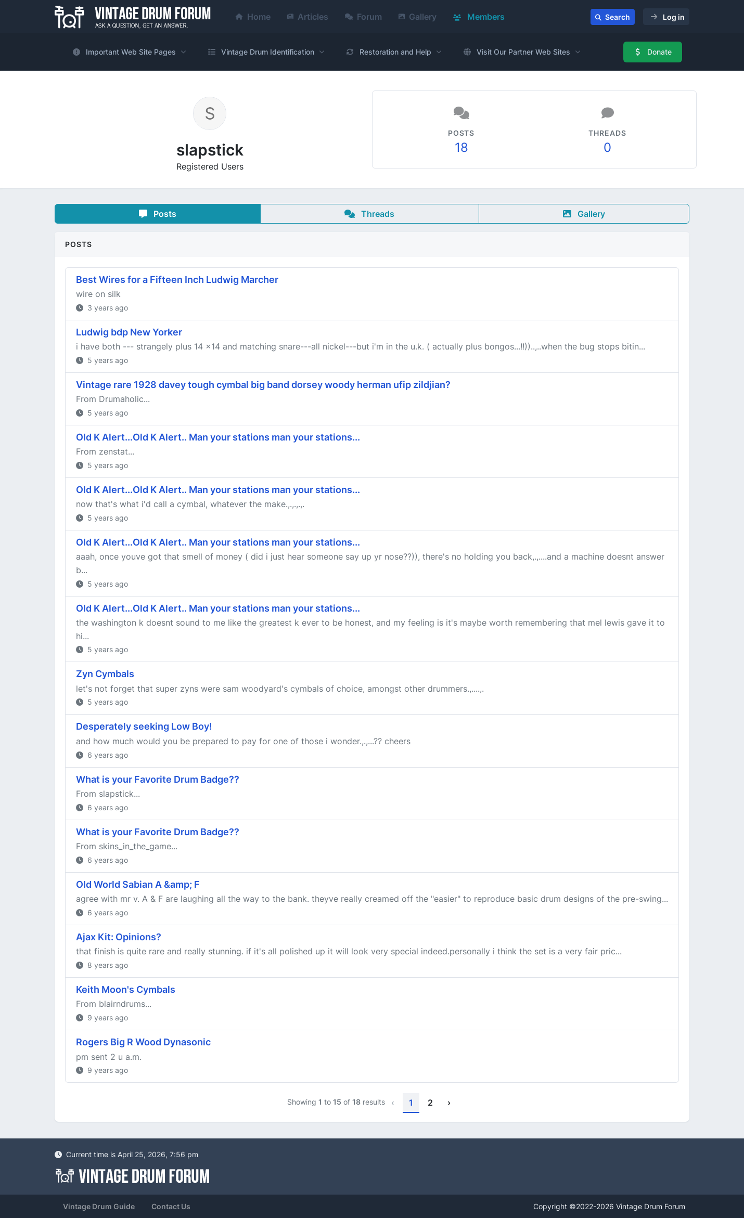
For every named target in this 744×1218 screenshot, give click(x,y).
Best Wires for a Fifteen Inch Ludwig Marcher (177, 279)
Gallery (418, 16)
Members (479, 16)
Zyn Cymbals (105, 673)
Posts (157, 214)
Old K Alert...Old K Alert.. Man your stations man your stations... (218, 437)
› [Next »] (449, 1102)
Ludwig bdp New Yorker (129, 332)
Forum (363, 16)
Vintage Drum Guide (99, 1206)
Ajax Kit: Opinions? (118, 936)
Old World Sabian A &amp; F (138, 884)
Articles (307, 16)
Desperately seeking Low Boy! (144, 726)
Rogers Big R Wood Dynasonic (143, 1041)
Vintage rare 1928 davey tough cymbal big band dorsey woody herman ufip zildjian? (263, 384)
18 (461, 147)
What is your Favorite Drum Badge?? (157, 779)
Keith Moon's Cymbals (125, 989)
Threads (369, 214)
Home (253, 16)
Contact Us (170, 1206)
